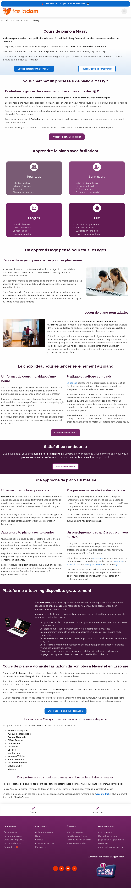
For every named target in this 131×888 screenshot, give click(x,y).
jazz (118, 564)
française (118, 561)
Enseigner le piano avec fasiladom (66, 711)
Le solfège (72, 383)
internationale (73, 564)
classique (98, 558)
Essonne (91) (102, 794)
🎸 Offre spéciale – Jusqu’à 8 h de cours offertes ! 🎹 (65, 4)
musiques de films (94, 564)
